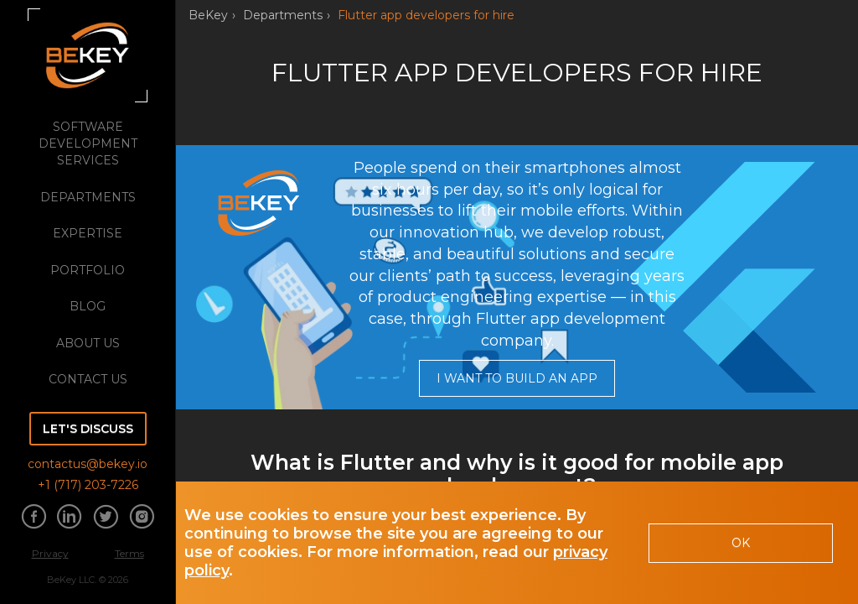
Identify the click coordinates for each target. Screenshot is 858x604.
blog (88, 306)
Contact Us (88, 379)
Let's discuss (88, 428)
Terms (129, 553)
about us (88, 343)
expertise (87, 233)
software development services (88, 143)
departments (88, 197)
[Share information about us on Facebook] (33, 518)
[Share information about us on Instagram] (141, 518)
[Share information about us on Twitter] (105, 518)
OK (740, 542)
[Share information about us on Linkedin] (69, 518)
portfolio (87, 270)
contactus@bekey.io (87, 463)
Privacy (50, 553)
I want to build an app (517, 378)
